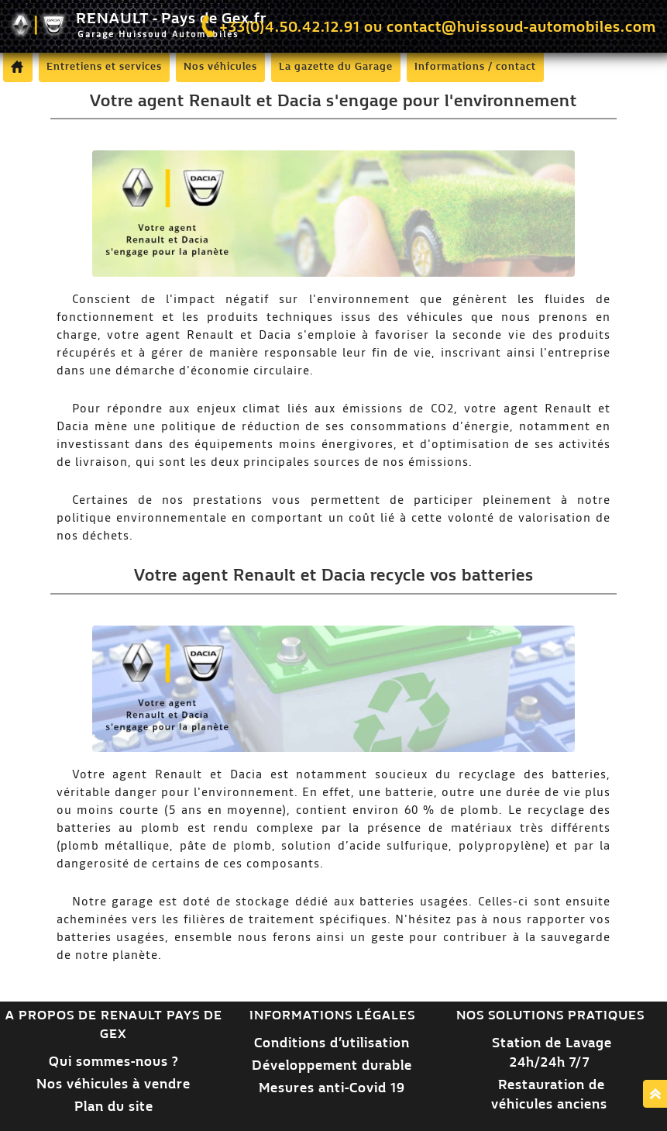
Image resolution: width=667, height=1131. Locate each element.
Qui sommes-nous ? (114, 1061)
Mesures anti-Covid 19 (332, 1088)
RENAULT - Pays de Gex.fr (138, 26)
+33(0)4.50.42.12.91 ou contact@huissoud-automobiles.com (427, 27)
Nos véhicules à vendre (113, 1084)
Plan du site (113, 1106)
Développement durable (332, 1065)
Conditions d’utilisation (332, 1043)
